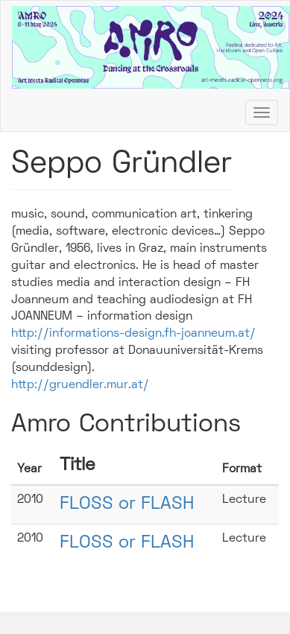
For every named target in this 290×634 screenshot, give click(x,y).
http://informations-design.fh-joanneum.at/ (133, 334)
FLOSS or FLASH (127, 504)
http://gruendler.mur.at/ (80, 385)
